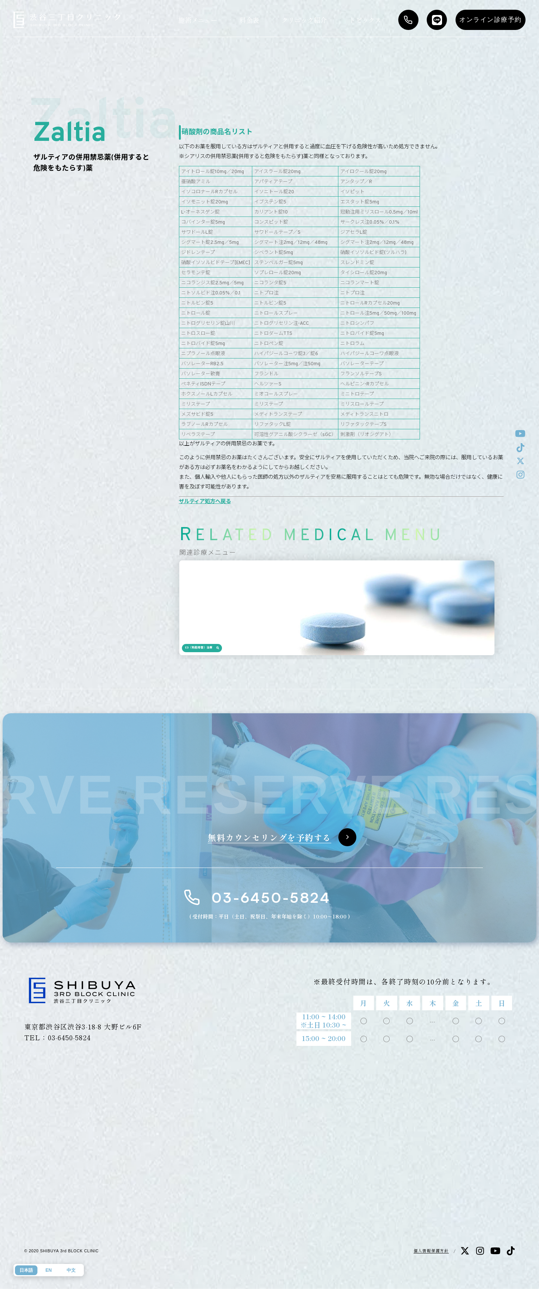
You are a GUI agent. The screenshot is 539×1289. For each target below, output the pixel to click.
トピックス (365, 20)
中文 (71, 1270)
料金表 (249, 20)
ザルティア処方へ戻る (205, 501)
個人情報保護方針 (431, 1250)
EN (48, 1270)
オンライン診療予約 (490, 19)
